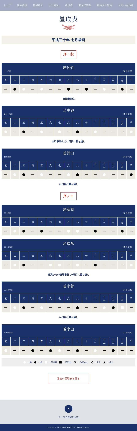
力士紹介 (54, 5)
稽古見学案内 (104, 5)
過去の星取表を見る (68, 378)
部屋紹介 (38, 5)
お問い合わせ (125, 5)
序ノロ (68, 196)
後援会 (69, 5)
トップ (7, 5)
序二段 (68, 54)
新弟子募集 (85, 5)
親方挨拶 (22, 5)
